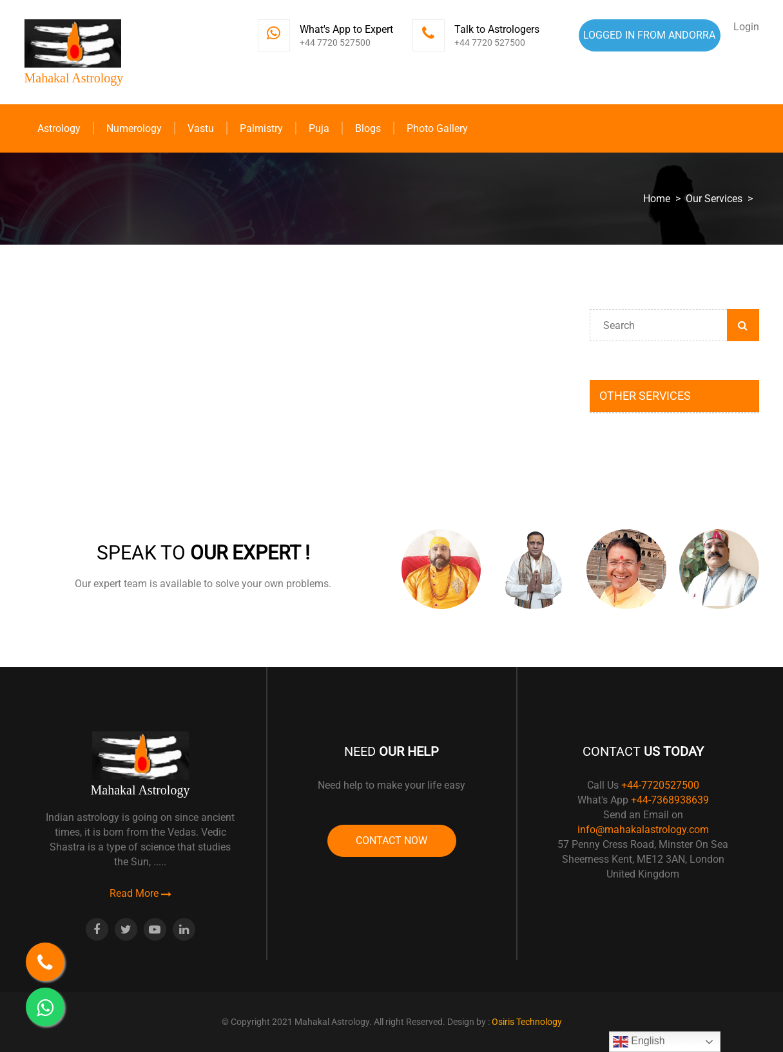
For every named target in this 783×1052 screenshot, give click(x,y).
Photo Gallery (437, 128)
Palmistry (261, 128)
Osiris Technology (527, 1022)
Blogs (368, 128)
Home (656, 199)
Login (746, 27)
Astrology (59, 128)
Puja (319, 128)
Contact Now (391, 840)
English (639, 1041)
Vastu (201, 128)
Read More (140, 893)
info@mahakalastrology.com (643, 829)
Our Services (714, 199)
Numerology (134, 128)
